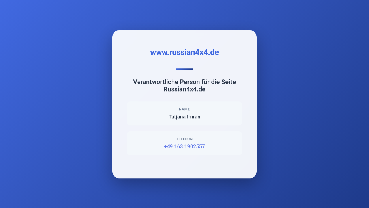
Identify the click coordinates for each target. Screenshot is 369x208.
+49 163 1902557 (184, 147)
